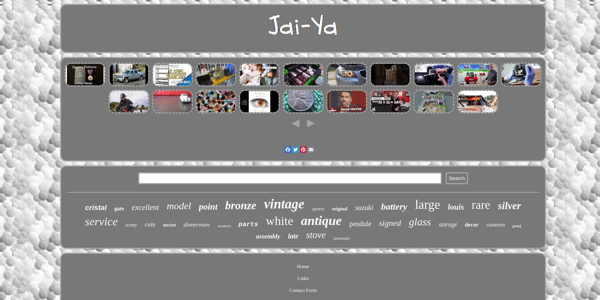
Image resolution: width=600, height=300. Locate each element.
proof (517, 226)
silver (509, 206)
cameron (495, 225)
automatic (342, 238)
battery (394, 207)
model (179, 206)
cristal (96, 207)
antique (321, 220)
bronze (240, 205)
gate (119, 209)
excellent (145, 207)
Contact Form (303, 290)
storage (448, 224)
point (208, 207)
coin (150, 224)
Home (303, 266)
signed (390, 223)
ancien (169, 225)
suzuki (364, 207)
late (293, 236)
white (279, 221)
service (101, 221)
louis (456, 207)
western (224, 225)
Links (303, 278)
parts (248, 224)
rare (481, 205)
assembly (268, 236)
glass (420, 222)
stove (316, 235)
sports (318, 209)
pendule (360, 224)
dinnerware (197, 225)
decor (472, 225)
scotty (131, 225)
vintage (284, 204)
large (427, 205)
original (340, 209)
